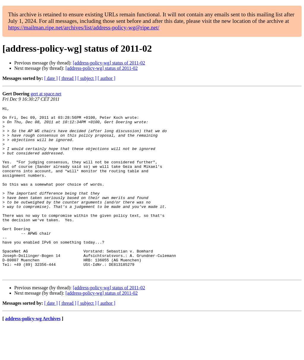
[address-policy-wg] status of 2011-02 (109, 62)
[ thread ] (67, 78)
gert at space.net (46, 93)
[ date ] (51, 78)
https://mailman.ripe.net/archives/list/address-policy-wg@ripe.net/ (83, 27)
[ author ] (106, 78)
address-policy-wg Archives (33, 352)
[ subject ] (86, 78)
